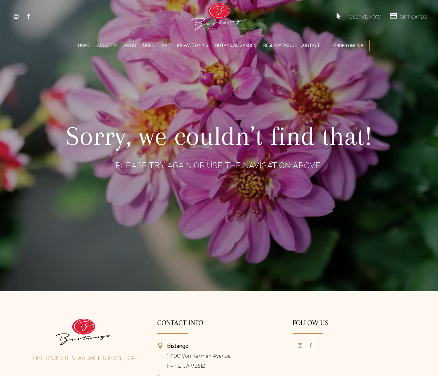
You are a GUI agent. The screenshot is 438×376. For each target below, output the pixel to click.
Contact (310, 45)
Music (149, 45)
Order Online (348, 45)
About (104, 45)
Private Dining (192, 45)
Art (166, 45)
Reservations (278, 45)
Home (84, 45)
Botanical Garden (235, 45)
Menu (130, 45)
